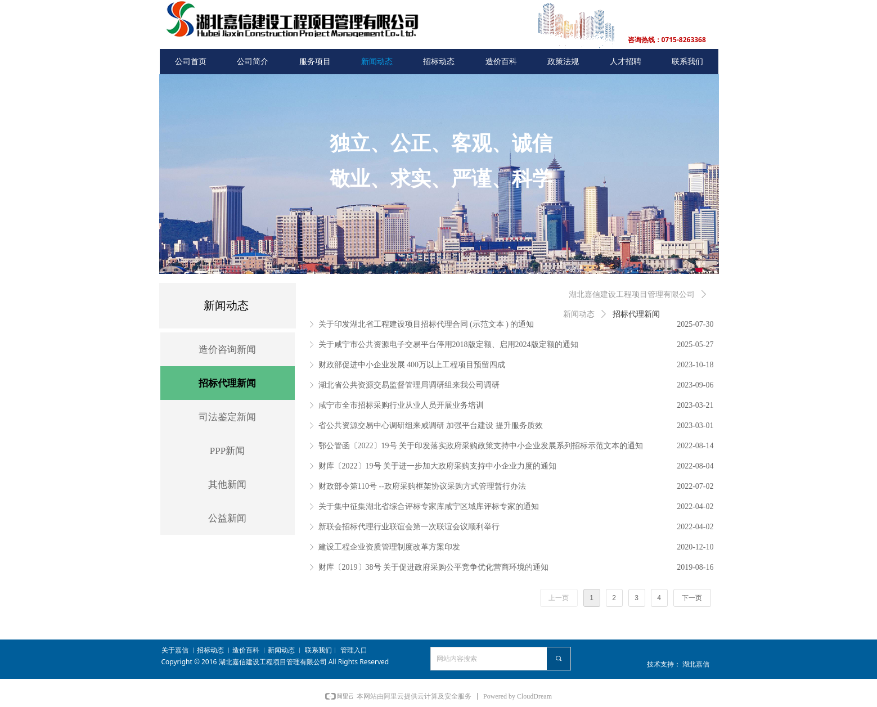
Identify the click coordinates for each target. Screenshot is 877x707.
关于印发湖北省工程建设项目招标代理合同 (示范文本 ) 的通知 (426, 324)
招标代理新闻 (636, 314)
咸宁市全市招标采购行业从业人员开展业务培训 (401, 405)
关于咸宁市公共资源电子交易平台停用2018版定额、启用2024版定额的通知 (448, 344)
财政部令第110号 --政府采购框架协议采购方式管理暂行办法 (422, 486)
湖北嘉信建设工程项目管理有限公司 (632, 294)
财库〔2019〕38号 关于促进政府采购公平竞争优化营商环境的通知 (433, 567)
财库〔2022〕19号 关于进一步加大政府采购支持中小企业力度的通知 (437, 466)
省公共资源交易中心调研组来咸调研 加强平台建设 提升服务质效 (430, 425)
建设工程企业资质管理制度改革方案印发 (389, 547)
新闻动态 (579, 314)
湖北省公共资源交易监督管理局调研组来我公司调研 (409, 385)
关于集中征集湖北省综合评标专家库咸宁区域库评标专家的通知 (428, 506)
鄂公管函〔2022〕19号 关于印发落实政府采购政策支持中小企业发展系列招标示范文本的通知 (481, 446)
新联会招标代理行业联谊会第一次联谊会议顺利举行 (409, 527)
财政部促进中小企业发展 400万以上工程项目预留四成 (412, 365)
